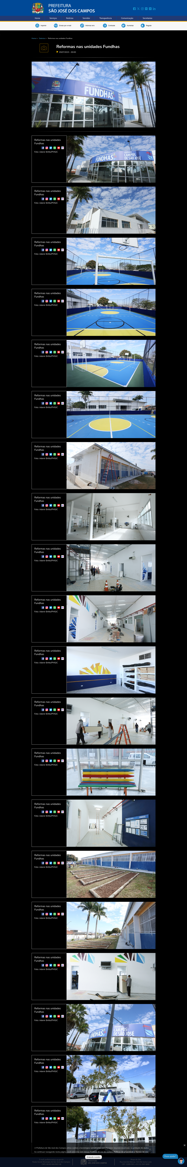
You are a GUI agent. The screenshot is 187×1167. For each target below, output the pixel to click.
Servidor (86, 18)
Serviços (53, 18)
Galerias (42, 38)
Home (37, 18)
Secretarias (147, 18)
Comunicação (127, 18)
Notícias (69, 18)
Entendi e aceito (93, 1157)
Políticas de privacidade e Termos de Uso (131, 1152)
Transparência (105, 18)
